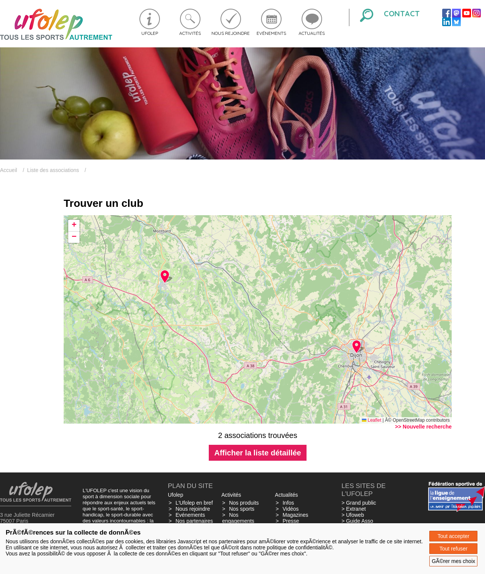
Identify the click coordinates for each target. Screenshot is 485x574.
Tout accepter (453, 536)
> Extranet (353, 509)
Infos (288, 503)
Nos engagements (238, 518)
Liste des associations (53, 170)
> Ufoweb (352, 515)
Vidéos (291, 509)
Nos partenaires (194, 521)
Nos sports (241, 509)
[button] (356, 346)
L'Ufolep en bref (194, 503)
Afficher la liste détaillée (257, 453)
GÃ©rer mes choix (453, 561)
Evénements (271, 33)
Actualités (312, 33)
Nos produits (244, 503)
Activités (190, 33)
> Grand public (358, 503)
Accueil (8, 170)
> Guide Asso (357, 521)
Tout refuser (454, 549)
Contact (402, 13)
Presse (291, 521)
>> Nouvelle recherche (423, 427)
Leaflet (371, 420)
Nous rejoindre (230, 33)
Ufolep (149, 33)
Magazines (295, 515)
